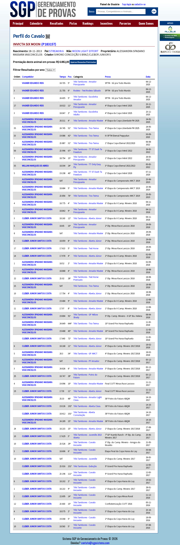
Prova (108, 76)
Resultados (56, 23)
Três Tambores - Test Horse (85, 248)
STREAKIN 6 (56, 51)
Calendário (36, 23)
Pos (69, 76)
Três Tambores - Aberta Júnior (87, 218)
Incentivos (106, 23)
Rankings (87, 23)
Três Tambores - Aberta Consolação (84, 413)
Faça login (126, 4)
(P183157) (48, 44)
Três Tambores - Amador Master (88, 120)
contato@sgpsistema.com (95, 543)
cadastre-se (139, 4)
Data (148, 76)
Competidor (27, 76)
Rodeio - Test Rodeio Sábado (87, 90)
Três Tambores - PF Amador (86, 361)
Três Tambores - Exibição (85, 466)
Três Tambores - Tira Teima (86, 128)
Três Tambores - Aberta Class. (87, 406)
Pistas (73, 23)
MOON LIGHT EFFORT (85, 51)
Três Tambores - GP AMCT (85, 353)
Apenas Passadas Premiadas (83, 62)
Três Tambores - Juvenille (85, 458)
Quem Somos (146, 23)
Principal (18, 23)
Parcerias (125, 23)
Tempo (62, 76)
